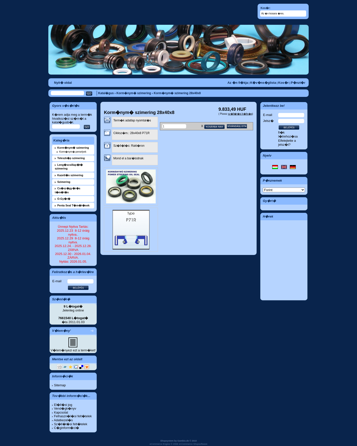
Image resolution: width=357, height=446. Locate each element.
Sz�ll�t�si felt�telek (70, 424)
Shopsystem (167, 441)
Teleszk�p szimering (71, 158)
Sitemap (60, 385)
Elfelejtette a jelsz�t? (287, 142)
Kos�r (283, 82)
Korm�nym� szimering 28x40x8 (177, 93)
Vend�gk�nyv (65, 408)
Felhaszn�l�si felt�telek (73, 416)
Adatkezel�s (63, 420)
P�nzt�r (298, 82)
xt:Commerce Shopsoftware (193, 444)
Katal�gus (106, 93)
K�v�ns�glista (263, 82)
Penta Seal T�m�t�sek (73, 205)
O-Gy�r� (63, 198)
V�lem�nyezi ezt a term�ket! (73, 350)
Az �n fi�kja (237, 82)
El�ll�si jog (63, 405)
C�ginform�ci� (66, 428)
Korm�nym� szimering (134, 93)
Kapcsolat (61, 412)
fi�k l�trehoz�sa (288, 134)
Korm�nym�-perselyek (72, 151)
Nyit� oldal (63, 82)
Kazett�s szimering (70, 175)
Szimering (63, 181)
